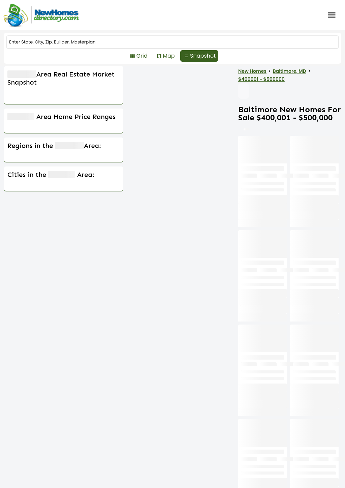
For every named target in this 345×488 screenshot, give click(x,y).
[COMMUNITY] (172, 42)
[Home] (41, 15)
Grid (162, 56)
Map (189, 56)
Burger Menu (331, 15)
